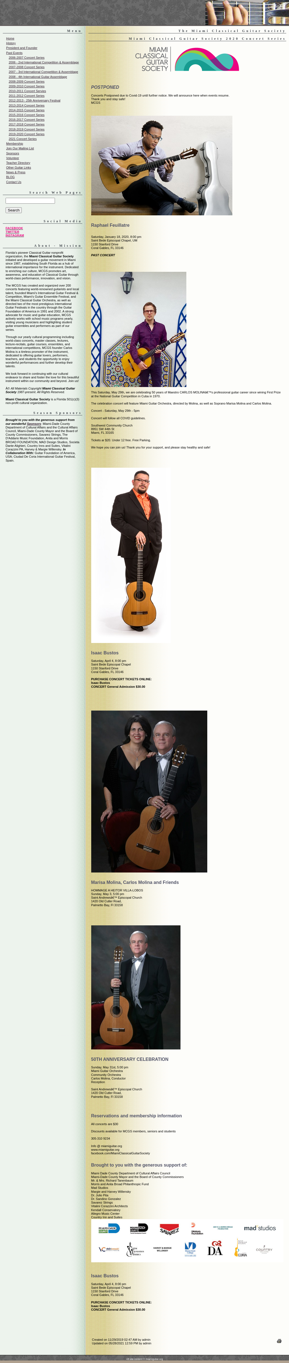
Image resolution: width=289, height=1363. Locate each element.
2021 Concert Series (23, 139)
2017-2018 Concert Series (26, 124)
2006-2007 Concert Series (26, 57)
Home (10, 38)
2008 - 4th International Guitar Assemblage (38, 76)
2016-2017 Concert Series (26, 119)
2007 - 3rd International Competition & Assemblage (43, 71)
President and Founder (21, 48)
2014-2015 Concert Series (26, 110)
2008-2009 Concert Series (26, 81)
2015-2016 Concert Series (26, 115)
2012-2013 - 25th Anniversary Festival (34, 100)
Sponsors (12, 153)
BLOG (10, 177)
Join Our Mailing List (20, 148)
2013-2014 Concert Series (26, 105)
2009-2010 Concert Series (26, 86)
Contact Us (13, 182)
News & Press (15, 172)
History (11, 43)
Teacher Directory (18, 162)
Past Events (14, 53)
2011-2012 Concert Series (26, 95)
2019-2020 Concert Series (26, 134)
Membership (14, 143)
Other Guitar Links (18, 167)
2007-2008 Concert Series (26, 67)
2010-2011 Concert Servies (27, 91)
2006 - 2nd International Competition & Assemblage (44, 62)
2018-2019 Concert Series (26, 129)
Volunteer (12, 158)
